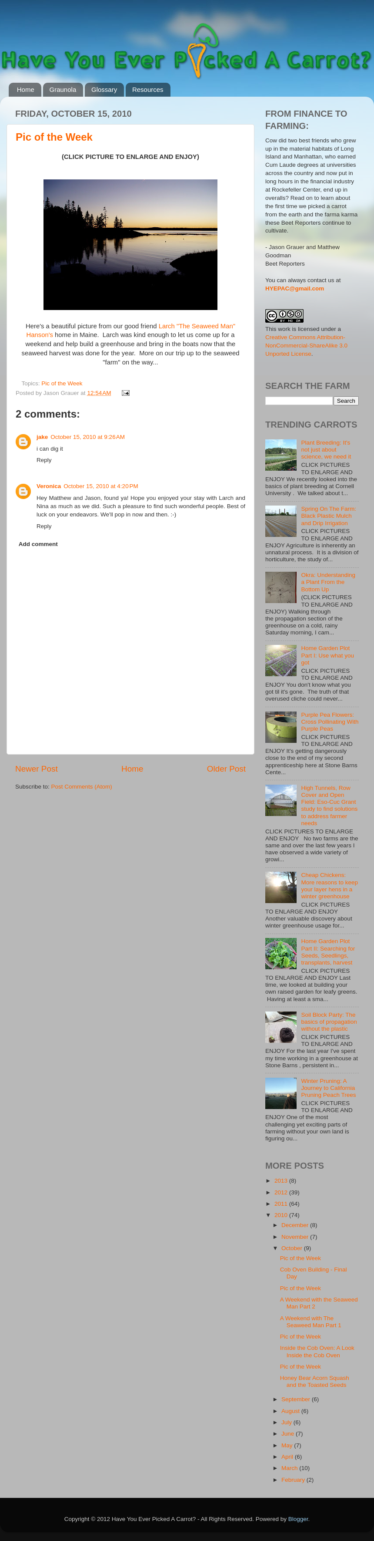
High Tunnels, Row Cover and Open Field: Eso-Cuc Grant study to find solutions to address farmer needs (329, 805)
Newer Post (36, 768)
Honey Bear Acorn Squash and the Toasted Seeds (314, 1381)
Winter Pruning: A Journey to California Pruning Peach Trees (328, 1088)
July (287, 1422)
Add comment (38, 544)
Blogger (298, 1519)
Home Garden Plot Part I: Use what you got (327, 655)
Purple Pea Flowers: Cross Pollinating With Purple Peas (329, 721)
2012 (281, 1192)
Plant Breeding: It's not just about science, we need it (326, 449)
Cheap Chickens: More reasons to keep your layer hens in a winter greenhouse (329, 886)
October (292, 1248)
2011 (281, 1203)
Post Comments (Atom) (81, 786)
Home (25, 89)
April (288, 1456)
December (295, 1225)
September (296, 1399)
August (291, 1411)
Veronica (49, 486)
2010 (281, 1215)
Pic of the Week (54, 137)
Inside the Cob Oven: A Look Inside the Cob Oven (317, 1351)
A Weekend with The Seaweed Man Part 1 (310, 1322)
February (294, 1480)
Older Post (226, 768)
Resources (148, 89)
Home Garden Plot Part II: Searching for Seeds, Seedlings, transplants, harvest (328, 952)
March (290, 1468)
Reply (44, 460)
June (288, 1433)
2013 (281, 1180)
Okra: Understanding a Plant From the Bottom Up (328, 582)
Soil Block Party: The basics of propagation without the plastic (329, 1022)
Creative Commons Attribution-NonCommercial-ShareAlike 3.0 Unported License (306, 345)
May (287, 1445)
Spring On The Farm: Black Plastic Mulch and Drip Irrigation (328, 516)
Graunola (63, 89)
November (295, 1237)
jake (42, 437)
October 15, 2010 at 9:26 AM (87, 437)
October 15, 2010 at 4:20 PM (100, 486)
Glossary (104, 89)
